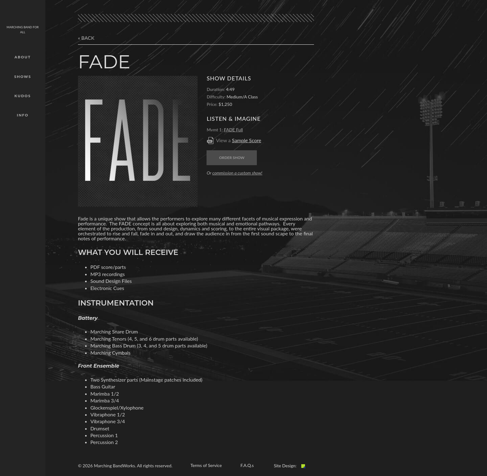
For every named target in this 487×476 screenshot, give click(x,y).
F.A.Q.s (247, 465)
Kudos (23, 95)
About (23, 57)
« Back (86, 38)
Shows (22, 76)
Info (22, 115)
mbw (22, 14)
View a (238, 140)
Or (234, 172)
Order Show (231, 157)
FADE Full (233, 129)
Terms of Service (206, 465)
